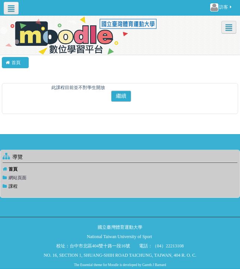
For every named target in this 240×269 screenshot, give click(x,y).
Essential (86, 265)
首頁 (13, 169)
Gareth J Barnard (154, 265)
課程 (13, 186)
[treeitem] (120, 169)
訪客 (221, 7)
